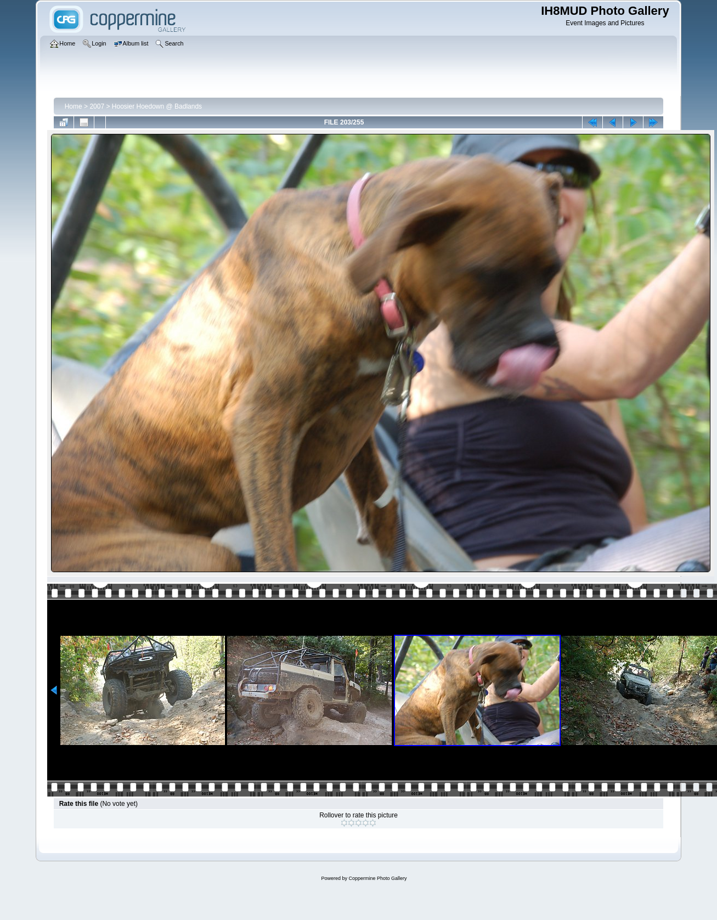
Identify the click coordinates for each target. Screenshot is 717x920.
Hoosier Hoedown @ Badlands (157, 106)
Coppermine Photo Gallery (377, 878)
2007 (96, 106)
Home (73, 106)
